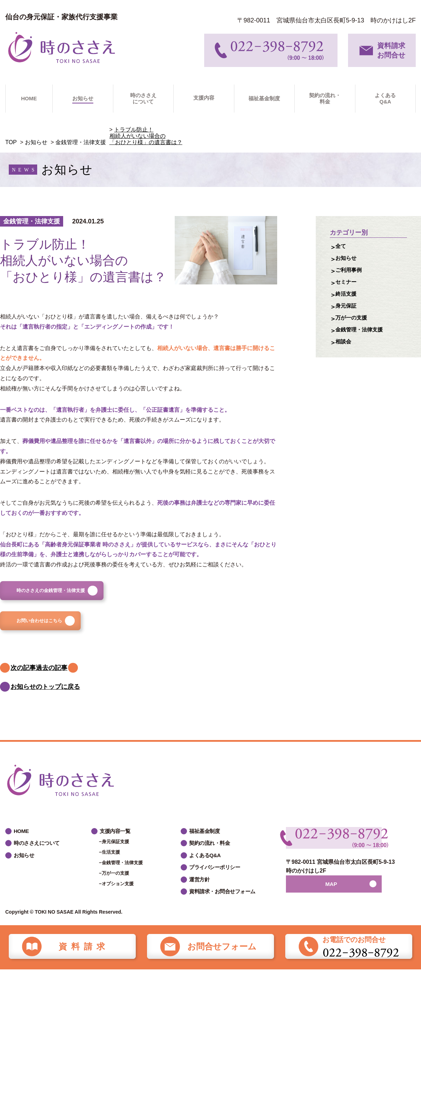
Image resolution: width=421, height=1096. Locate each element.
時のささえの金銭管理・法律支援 (73, 594)
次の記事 (25, 682)
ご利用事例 (351, 274)
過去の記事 (74, 682)
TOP (11, 142)
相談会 (344, 356)
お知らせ (36, 142)
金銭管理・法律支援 (80, 142)
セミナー (348, 288)
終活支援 (348, 301)
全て (341, 247)
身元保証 (348, 315)
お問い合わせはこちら (57, 631)
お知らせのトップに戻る (47, 708)
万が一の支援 (354, 329)
